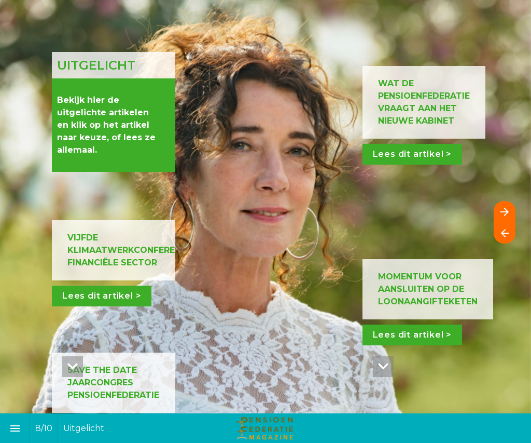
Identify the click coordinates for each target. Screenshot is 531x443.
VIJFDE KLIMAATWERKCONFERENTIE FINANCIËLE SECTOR (132, 250)
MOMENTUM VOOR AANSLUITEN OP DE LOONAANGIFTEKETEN (427, 289)
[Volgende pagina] (504, 211)
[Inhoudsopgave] (15, 428)
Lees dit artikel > (101, 296)
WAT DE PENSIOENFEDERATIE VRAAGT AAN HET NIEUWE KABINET (425, 102)
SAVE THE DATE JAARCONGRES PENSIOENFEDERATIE (113, 382)
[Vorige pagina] (504, 233)
